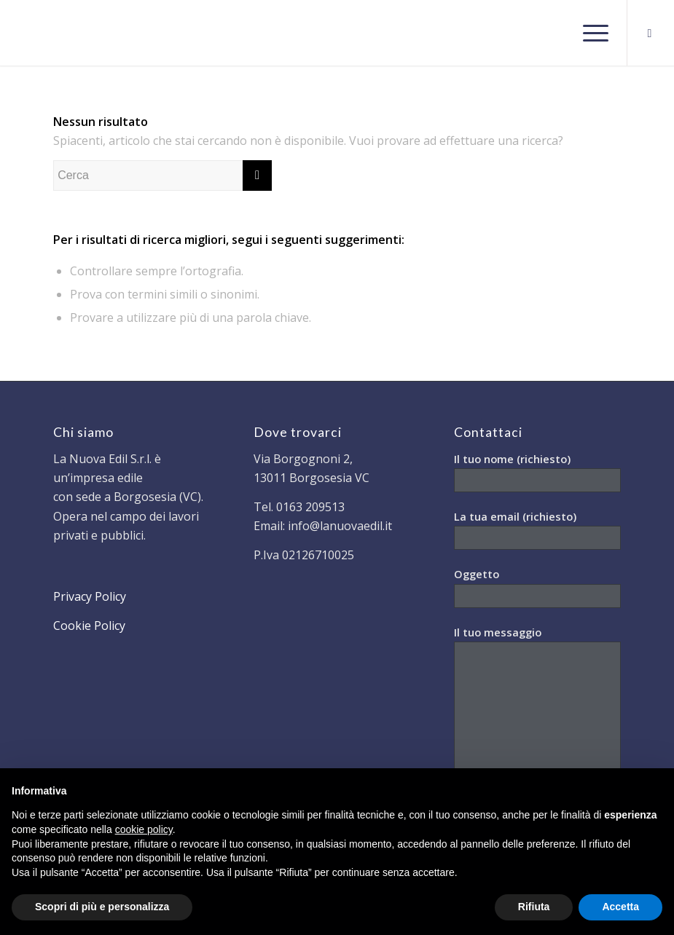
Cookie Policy (89, 626)
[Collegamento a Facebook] (650, 33)
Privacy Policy (89, 596)
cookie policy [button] (144, 829)
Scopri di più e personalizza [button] (102, 906)
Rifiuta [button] (534, 906)
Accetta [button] (620, 906)
